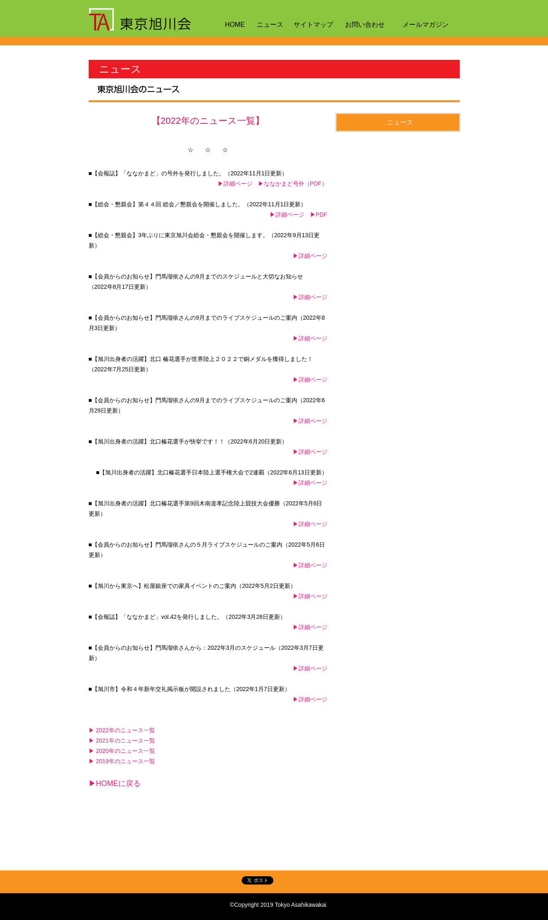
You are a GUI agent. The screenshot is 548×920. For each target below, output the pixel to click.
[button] (398, 122)
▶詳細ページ (235, 183)
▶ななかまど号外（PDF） (292, 183)
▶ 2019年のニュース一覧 (122, 761)
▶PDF (318, 214)
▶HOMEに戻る (115, 783)
